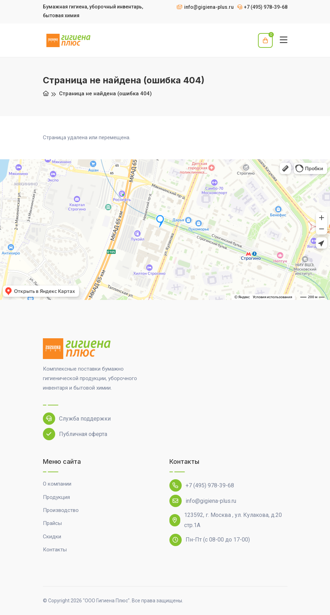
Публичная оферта (75, 434)
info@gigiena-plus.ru (202, 501)
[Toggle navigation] (283, 40)
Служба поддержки (77, 418)
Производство (61, 510)
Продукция (56, 497)
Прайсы (52, 523)
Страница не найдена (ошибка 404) (105, 93)
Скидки (52, 536)
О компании (57, 484)
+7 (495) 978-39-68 (201, 485)
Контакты (55, 549)
